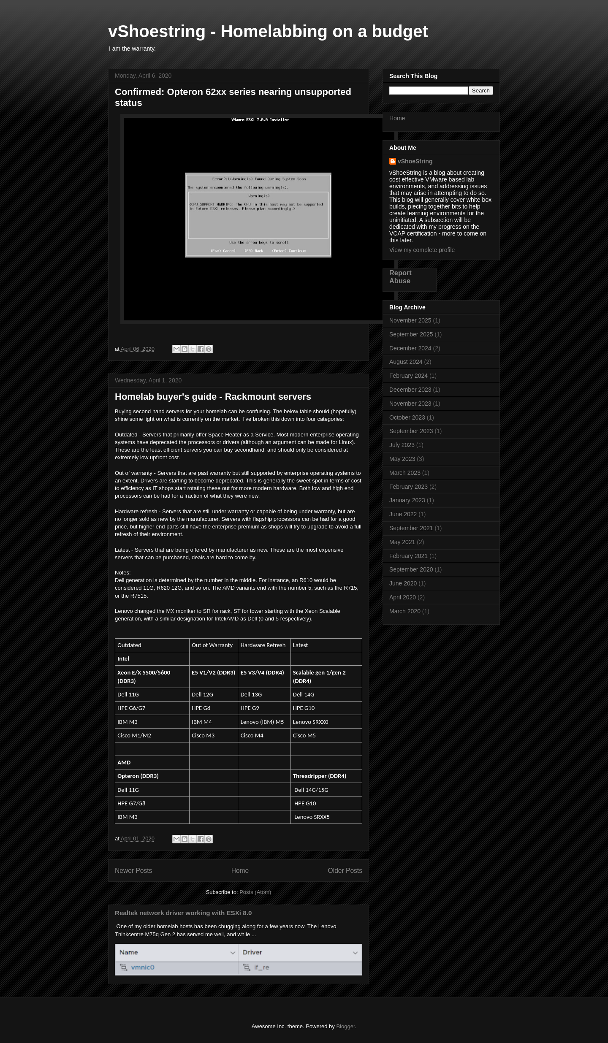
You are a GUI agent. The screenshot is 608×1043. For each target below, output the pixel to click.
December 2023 (410, 389)
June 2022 (403, 514)
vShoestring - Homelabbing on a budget (268, 31)
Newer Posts (133, 870)
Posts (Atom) (255, 892)
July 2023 (402, 445)
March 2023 (405, 472)
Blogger (345, 1026)
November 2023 (410, 403)
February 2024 (408, 375)
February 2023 (408, 486)
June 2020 (403, 583)
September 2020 (411, 569)
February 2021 (408, 556)
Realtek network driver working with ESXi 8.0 (183, 912)
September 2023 (411, 431)
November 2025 (410, 320)
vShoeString (415, 161)
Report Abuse (400, 276)
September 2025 (411, 334)
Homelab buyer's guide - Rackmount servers (213, 396)
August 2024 (406, 361)
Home (240, 870)
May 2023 (402, 458)
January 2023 (407, 500)
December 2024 (410, 348)
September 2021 (411, 528)
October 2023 (407, 417)
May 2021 (402, 542)
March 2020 (405, 611)
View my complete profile (422, 250)
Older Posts (345, 870)
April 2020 (402, 597)
